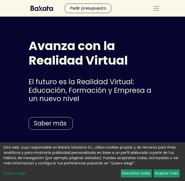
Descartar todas (136, 173)
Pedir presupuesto (88, 8)
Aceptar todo (166, 173)
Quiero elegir (15, 173)
